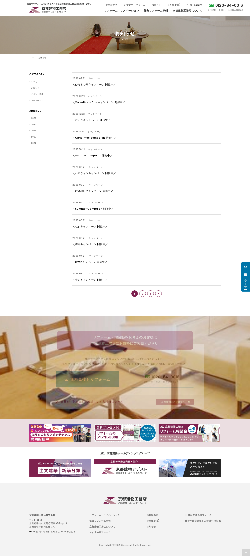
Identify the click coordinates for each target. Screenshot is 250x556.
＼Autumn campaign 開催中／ (92, 155)
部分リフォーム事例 (100, 520)
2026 (34, 118)
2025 (34, 124)
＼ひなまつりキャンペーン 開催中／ (94, 84)
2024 (34, 130)
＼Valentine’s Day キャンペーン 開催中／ (98, 102)
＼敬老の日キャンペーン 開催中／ (92, 191)
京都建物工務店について (102, 526)
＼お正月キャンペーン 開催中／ (91, 120)
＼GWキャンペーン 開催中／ (89, 262)
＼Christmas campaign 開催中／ (94, 137)
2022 (33, 143)
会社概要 (151, 520)
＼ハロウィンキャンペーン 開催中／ (94, 173)
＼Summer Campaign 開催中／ (93, 208)
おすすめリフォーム (100, 532)
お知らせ (35, 87)
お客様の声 (152, 515)
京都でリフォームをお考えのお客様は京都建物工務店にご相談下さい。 (47, 10)
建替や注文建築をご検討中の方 (203, 520)
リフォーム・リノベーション (104, 515)
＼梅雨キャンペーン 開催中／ (90, 244)
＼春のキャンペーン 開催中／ (90, 279)
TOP (246, 552)
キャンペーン (37, 100)
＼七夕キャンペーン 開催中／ (90, 226)
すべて (34, 81)
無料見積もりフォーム (198, 515)
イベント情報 (37, 94)
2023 (33, 136)
